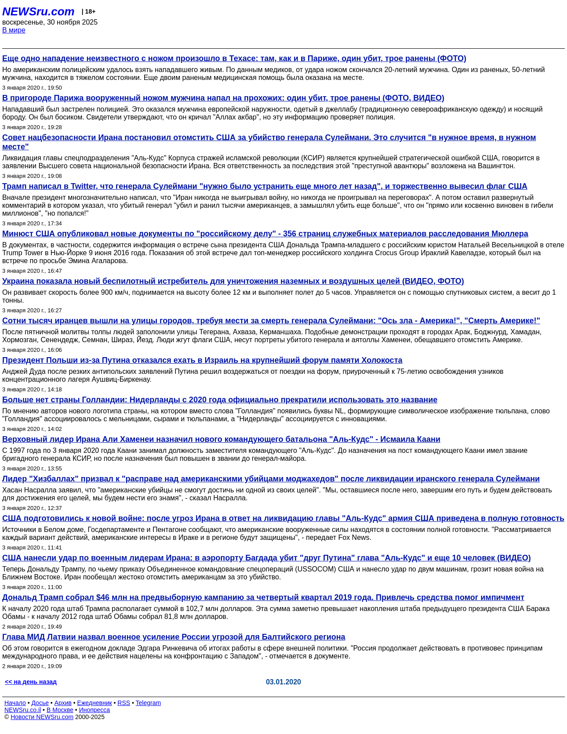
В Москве (60, 709)
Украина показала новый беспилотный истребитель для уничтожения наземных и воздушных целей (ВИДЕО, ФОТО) (233, 281)
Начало (15, 702)
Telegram (148, 702)
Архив (63, 702)
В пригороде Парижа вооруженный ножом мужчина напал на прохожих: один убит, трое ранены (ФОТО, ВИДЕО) (223, 98)
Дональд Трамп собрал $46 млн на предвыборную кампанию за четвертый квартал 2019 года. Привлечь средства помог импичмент (263, 597)
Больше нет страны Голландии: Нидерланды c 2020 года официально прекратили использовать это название (219, 399)
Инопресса (94, 709)
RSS (123, 702)
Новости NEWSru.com (42, 716)
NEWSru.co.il (22, 709)
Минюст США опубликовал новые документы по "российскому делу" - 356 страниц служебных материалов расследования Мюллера (265, 233)
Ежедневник (94, 702)
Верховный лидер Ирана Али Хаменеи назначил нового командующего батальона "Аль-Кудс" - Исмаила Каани (221, 439)
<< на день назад (31, 681)
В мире (13, 30)
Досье (40, 702)
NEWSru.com (38, 11)
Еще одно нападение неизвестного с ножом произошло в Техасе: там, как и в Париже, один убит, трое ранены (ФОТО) (234, 58)
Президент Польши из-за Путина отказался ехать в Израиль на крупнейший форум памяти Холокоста (202, 360)
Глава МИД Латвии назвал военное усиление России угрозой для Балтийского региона (173, 637)
